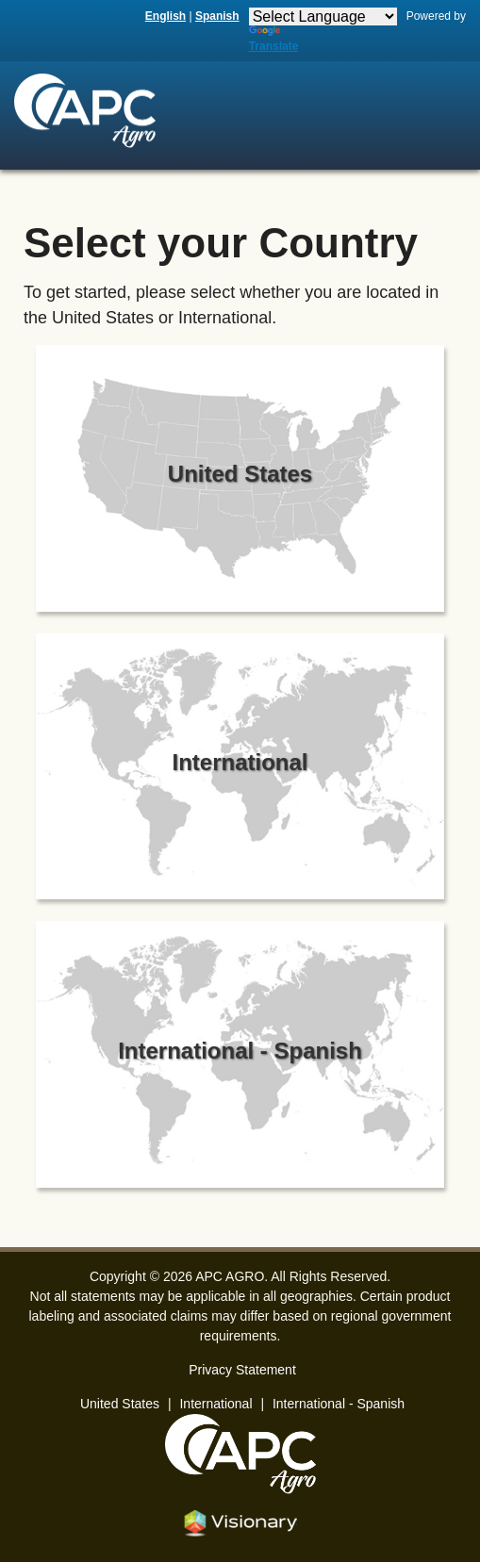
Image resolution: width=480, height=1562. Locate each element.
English (165, 16)
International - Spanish (339, 1403)
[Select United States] (240, 482)
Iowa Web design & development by (240, 1523)
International (215, 1403)
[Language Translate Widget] (323, 16)
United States (119, 1403)
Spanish (217, 16)
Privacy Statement (242, 1369)
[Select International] (240, 770)
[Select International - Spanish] (240, 1058)
